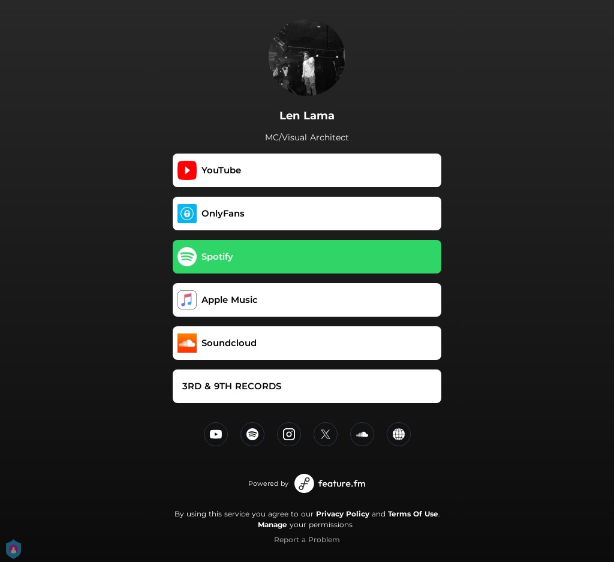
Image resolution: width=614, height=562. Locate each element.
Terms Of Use (413, 513)
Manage (272, 524)
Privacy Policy (342, 513)
